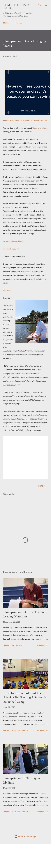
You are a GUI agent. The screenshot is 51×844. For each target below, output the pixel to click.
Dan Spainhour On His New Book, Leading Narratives (25, 614)
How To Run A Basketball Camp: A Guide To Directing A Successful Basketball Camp (25, 697)
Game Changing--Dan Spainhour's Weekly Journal (25, 120)
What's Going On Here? (13, 241)
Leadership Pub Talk (16, 6)
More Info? (7, 290)
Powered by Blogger (25, 836)
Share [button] (41, 486)
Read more (42, 645)
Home (6, 23)
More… (18, 23)
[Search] (39, 4)
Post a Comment (20, 730)
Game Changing (39, 128)
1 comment (18, 645)
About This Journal (11, 249)
